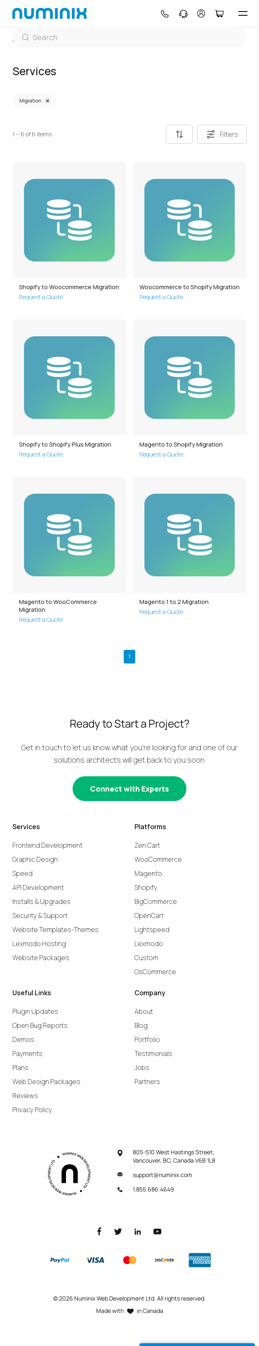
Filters (222, 134)
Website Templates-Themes (55, 929)
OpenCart (149, 915)
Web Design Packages (46, 1081)
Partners (147, 1081)
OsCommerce (155, 971)
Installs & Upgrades (41, 901)
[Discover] (164, 1260)
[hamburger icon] (242, 13)
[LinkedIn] (137, 1231)
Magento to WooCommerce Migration (58, 606)
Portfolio (147, 1039)
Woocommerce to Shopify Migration (189, 287)
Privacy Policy (32, 1109)
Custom (146, 957)
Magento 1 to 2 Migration (174, 602)
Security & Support (40, 915)
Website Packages (40, 957)
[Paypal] (59, 1260)
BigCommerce (155, 901)
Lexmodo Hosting (39, 943)
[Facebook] (99, 1231)
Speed (22, 873)
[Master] (129, 1260)
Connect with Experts (129, 789)
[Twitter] (118, 1231)
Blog (141, 1025)
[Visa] (95, 1260)
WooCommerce (158, 859)
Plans (20, 1067)
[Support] (183, 14)
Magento (148, 873)
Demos (23, 1039)
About (143, 1011)
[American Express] (199, 1260)
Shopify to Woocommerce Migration (69, 287)
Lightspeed (152, 929)
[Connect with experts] (129, 788)
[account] (201, 13)
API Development (38, 887)
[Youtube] (157, 1231)
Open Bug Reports (40, 1025)
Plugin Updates (35, 1011)
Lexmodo (148, 943)
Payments (27, 1053)
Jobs (141, 1067)
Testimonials (153, 1053)
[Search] (129, 37)
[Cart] (219, 13)
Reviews (25, 1095)
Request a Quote (41, 297)
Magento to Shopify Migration (181, 444)
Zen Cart (147, 845)
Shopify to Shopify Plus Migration (65, 444)
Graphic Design (35, 859)
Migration (30, 100)
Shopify (145, 887)
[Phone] (164, 14)
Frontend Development (47, 845)
